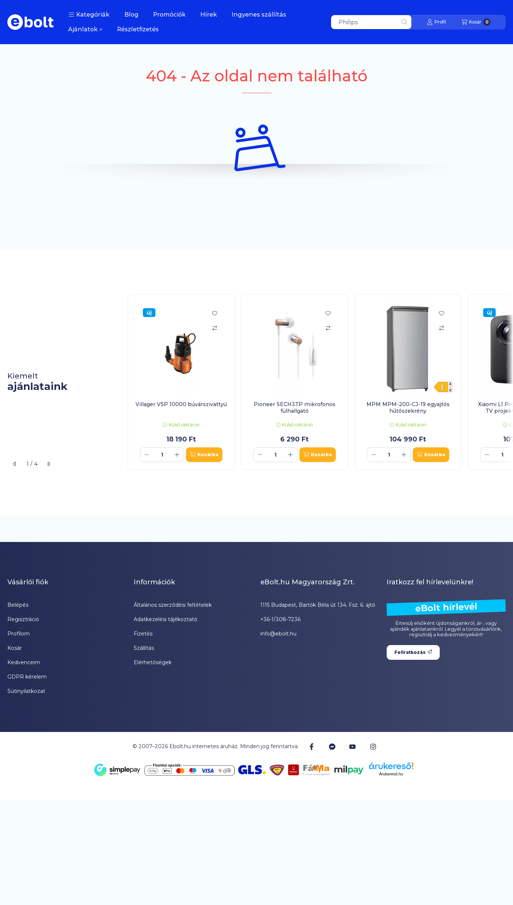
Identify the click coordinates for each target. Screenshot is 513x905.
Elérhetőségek (153, 662)
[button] (89, 14)
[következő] (48, 464)
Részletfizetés (138, 29)
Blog (131, 14)
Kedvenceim (23, 662)
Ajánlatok (85, 29)
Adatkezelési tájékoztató (165, 619)
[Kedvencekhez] (214, 313)
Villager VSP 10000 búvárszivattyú (181, 404)
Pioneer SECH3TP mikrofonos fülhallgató (294, 407)
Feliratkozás (413, 652)
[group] (317, 382)
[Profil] (436, 22)
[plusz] (177, 455)
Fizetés (143, 633)
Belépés (17, 605)
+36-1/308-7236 (280, 619)
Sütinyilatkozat (26, 691)
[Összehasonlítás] (214, 328)
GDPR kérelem (27, 676)
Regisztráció (23, 619)
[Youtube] (352, 746)
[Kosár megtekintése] (476, 22)
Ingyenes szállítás (259, 14)
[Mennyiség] (162, 455)
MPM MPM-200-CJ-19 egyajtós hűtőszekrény (408, 407)
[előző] (14, 464)
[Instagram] (372, 746)
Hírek (208, 14)
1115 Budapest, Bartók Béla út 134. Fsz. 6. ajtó (317, 605)
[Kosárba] (204, 454)
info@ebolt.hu (278, 633)
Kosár (14, 648)
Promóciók (169, 14)
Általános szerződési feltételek (173, 605)
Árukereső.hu (391, 774)
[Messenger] (332, 746)
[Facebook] (311, 746)
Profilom (18, 633)
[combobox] (371, 22)
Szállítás (144, 648)
